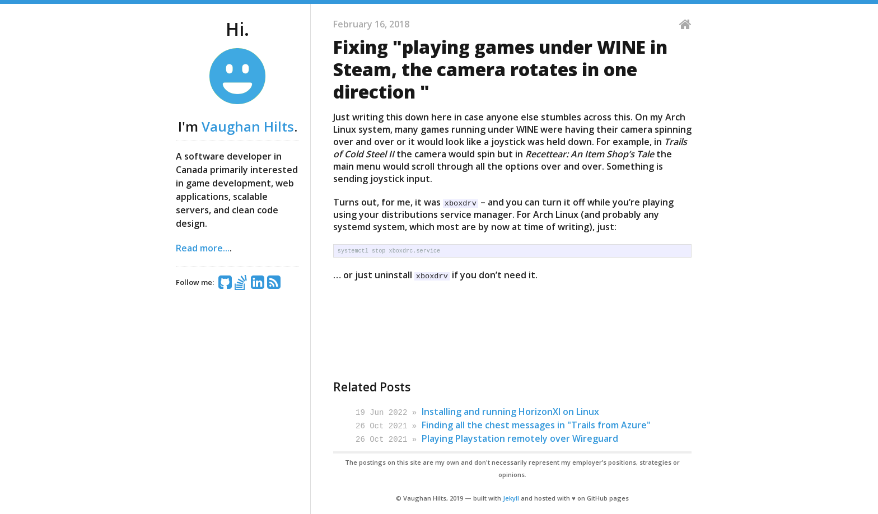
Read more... (203, 248)
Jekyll (511, 496)
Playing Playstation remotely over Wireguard (520, 437)
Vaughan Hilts (248, 126)
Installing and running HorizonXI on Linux (510, 411)
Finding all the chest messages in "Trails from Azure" (536, 424)
